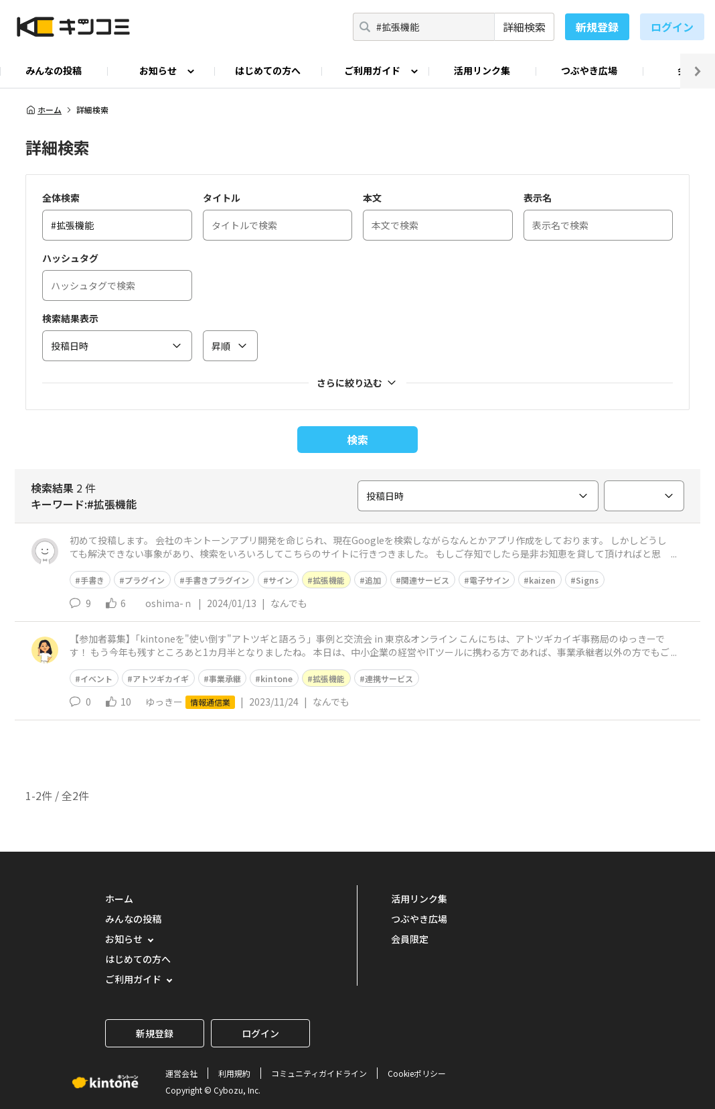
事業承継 (225, 678)
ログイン (672, 27)
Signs (587, 580)
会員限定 (409, 938)
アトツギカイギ (161, 678)
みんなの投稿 (53, 70)
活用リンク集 (482, 70)
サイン (280, 580)
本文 (372, 197)
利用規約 (234, 1073)
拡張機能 (329, 580)
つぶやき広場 (589, 70)
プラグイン (145, 580)
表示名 (538, 197)
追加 (373, 580)
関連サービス (425, 580)
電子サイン (489, 580)
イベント (96, 678)
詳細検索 (524, 27)
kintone (276, 678)
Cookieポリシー (417, 1073)
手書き (92, 580)
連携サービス (389, 678)
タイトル (221, 197)
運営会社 (181, 1073)
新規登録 (597, 27)
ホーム (43, 110)
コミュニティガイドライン (319, 1073)
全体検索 (61, 197)
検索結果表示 (70, 318)
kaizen (542, 580)
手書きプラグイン (217, 580)
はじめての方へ (268, 70)
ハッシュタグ (70, 258)
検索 (357, 440)
